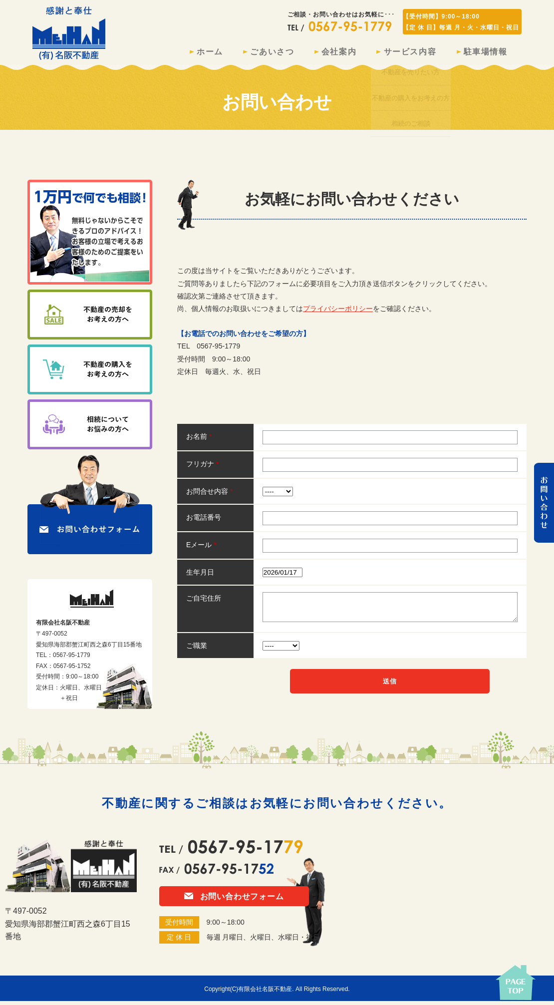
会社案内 (320, 53)
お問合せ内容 (209, 495)
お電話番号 (203, 521)
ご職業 (196, 650)
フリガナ (202, 468)
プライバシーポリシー (338, 313)
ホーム (177, 53)
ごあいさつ (247, 53)
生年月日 (200, 576)
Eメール (201, 549)
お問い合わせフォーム (234, 900)
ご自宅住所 (203, 602)
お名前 (199, 440)
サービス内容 (398, 53)
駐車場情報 (482, 53)
